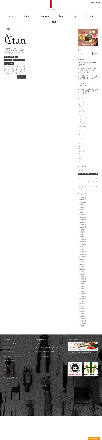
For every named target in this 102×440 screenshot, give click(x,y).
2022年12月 (82, 224)
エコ (16, 57)
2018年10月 (82, 298)
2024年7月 (82, 207)
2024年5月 (82, 212)
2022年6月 (82, 232)
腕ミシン (81, 151)
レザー (81, 136)
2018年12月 (82, 293)
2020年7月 (82, 264)
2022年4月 (82, 234)
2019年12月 (82, 276)
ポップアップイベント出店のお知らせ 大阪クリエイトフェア (87, 78)
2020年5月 (82, 269)
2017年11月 (82, 321)
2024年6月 (82, 209)
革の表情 (11, 63)
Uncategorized (83, 102)
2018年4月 (82, 311)
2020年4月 (82, 271)
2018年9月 (82, 301)
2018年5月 (82, 308)
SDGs (11, 57)
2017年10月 (82, 323)
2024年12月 (82, 197)
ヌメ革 (15, 60)
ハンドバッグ (83, 124)
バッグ (81, 121)
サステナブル (8, 60)
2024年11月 (82, 200)
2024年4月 (82, 214)
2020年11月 (82, 254)
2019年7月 (82, 284)
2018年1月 (82, 316)
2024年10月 (82, 202)
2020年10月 (82, 256)
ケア (80, 106)
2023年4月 (82, 222)
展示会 (81, 144)
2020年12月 (82, 251)
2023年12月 (82, 217)
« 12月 (80, 188)
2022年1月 (82, 237)
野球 (80, 158)
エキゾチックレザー (85, 104)
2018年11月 (82, 296)
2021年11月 (82, 242)
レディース (82, 139)
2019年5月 (82, 286)
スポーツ (81, 111)
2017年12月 (82, 318)
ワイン (81, 141)
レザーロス (22, 60)
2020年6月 (82, 266)
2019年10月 (82, 281)
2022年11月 (82, 227)
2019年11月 (82, 279)
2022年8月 (82, 229)
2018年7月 (82, 303)
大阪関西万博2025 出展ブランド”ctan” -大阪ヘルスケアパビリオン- (88, 70)
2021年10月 (82, 244)
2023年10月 (82, 219)
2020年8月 (82, 261)
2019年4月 (82, 289)
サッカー (81, 109)
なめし (81, 116)
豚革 (80, 153)
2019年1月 (82, 291)
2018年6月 (82, 306)
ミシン (81, 129)
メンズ (81, 131)
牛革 (10, 54)
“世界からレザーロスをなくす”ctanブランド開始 (14, 50)
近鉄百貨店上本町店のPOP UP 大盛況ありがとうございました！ (88, 91)
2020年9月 (82, 259)
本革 (7, 54)
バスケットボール (84, 119)
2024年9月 (82, 204)
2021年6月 (82, 247)
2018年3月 (82, 313)
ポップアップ (83, 126)
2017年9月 (82, 326)
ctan (6, 57)
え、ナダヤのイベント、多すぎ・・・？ (87, 84)
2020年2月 (82, 274)
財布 (80, 156)
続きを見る (21, 77)
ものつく (81, 134)
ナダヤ (19, 52)
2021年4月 (82, 249)
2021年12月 (82, 239)
